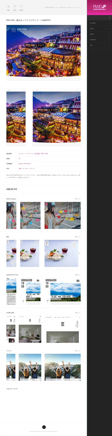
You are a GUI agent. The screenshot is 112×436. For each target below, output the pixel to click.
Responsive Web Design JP (43, 431)
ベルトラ (9, 350)
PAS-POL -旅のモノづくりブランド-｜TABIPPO (28, 20)
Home (8, 8)
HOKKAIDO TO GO (12, 275)
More (76, 199)
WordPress (27, 163)
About (15, 8)
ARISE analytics (11, 199)
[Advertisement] (22, 405)
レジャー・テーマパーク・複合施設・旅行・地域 (33, 153)
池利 (7, 237)
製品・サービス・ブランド (27, 168)
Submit (21, 8)
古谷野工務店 (10, 312)
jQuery (21, 163)
